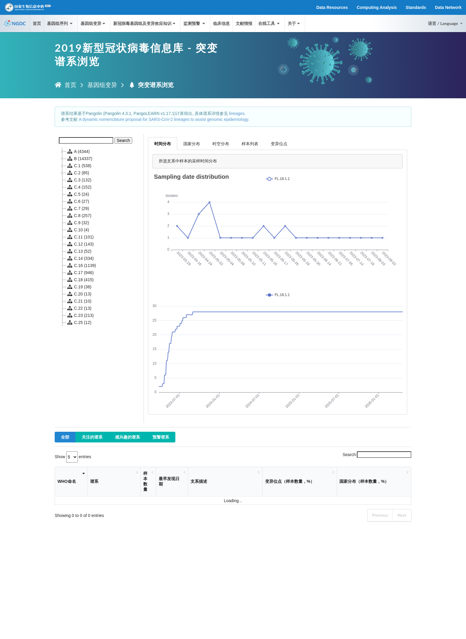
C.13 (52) (78, 251)
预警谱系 (160, 436)
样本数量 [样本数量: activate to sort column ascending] (145, 481)
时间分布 (162, 143)
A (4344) (78, 151)
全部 (65, 436)
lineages (237, 113)
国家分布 (191, 143)
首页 (37, 23)
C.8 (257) (78, 215)
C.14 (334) (80, 258)
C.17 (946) (80, 272)
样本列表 (250, 143)
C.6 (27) (77, 201)
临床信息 (221, 23)
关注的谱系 (92, 436)
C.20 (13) (78, 294)
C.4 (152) (78, 187)
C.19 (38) (78, 286)
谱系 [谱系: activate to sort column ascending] (94, 481)
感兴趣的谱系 (127, 436)
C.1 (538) (78, 165)
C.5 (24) (77, 194)
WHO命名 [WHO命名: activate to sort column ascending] (66, 481)
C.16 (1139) (81, 265)
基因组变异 (93, 23)
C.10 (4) (77, 229)
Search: (377, 454)
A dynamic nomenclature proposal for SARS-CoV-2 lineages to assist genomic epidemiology (163, 119)
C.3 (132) (78, 180)
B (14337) (79, 158)
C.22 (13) (78, 308)
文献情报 (244, 23)
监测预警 (194, 23)
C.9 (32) (77, 222)
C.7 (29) (77, 208)
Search (123, 140)
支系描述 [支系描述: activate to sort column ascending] (199, 481)
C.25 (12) (78, 322)
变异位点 (279, 143)
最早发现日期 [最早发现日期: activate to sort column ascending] (169, 481)
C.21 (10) (78, 301)
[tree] (99, 237)
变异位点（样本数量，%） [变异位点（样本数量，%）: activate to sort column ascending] (289, 481)
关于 (294, 23)
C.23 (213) (80, 315)
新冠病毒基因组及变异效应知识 (145, 23)
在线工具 (269, 23)
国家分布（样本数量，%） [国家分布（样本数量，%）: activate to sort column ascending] (364, 481)
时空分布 (220, 143)
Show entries (73, 456)
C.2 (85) (77, 172)
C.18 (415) (80, 279)
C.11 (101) (80, 237)
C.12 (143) (80, 244)
